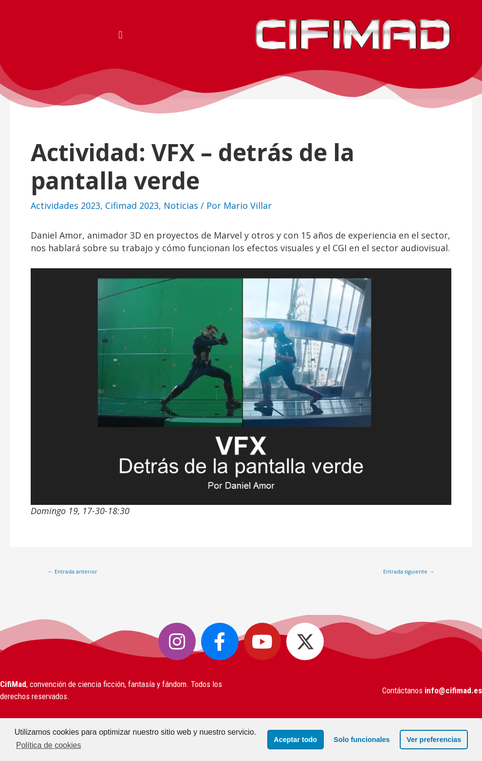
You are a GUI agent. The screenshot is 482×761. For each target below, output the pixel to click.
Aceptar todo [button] (294, 739)
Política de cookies (48, 745)
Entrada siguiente (408, 571)
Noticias (181, 205)
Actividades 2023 (65, 205)
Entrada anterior (72, 571)
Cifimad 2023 (132, 205)
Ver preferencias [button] (433, 739)
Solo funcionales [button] (361, 739)
